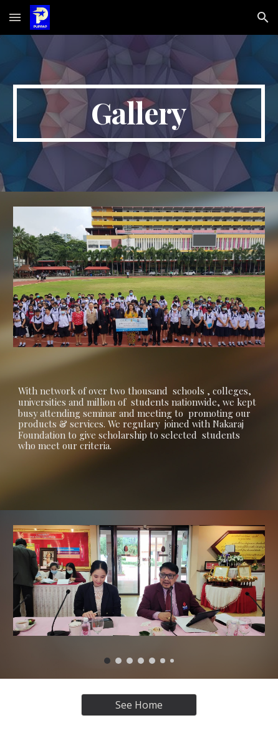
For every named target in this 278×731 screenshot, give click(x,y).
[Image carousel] (138, 594)
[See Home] (139, 705)
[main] (138, 113)
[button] (15, 17)
